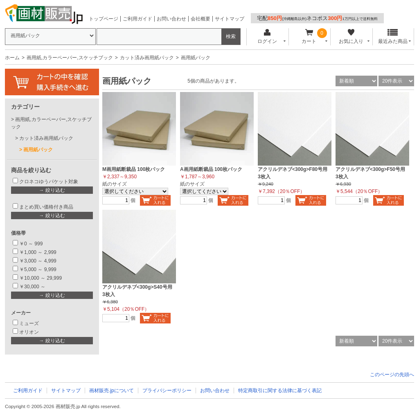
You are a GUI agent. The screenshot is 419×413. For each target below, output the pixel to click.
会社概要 (200, 19)
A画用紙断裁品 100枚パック (211, 169)
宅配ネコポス (317, 18)
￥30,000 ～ (33, 287)
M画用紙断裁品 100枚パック (133, 169)
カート (309, 36)
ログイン (267, 36)
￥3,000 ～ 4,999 (37, 261)
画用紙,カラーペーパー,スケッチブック (70, 58)
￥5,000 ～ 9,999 (37, 269)
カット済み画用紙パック (147, 58)
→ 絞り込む (52, 190)
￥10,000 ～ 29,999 (40, 278)
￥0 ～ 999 (31, 244)
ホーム (12, 58)
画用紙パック (38, 150)
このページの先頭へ (392, 374)
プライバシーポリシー (166, 390)
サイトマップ (229, 19)
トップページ (103, 19)
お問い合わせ (171, 19)
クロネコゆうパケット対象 (48, 181)
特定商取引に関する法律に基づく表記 (280, 390)
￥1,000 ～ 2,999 (37, 252)
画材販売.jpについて (111, 390)
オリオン (29, 332)
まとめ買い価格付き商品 (46, 207)
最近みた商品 (393, 36)
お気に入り (351, 36)
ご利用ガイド (137, 19)
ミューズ (29, 323)
